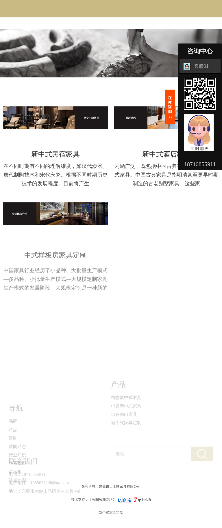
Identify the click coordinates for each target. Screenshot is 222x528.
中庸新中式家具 (126, 417)
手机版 (146, 500)
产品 (13, 448)
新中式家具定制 (126, 433)
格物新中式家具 (126, 408)
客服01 (196, 66)
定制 (13, 456)
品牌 (13, 440)
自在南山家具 (124, 425)
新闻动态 (17, 465)
